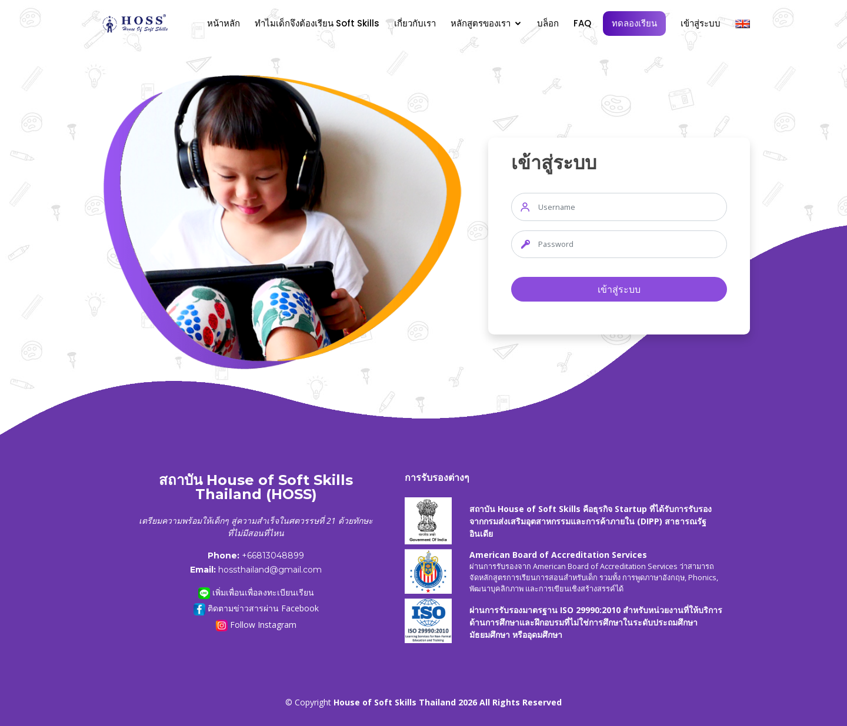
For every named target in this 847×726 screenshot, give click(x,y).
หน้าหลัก (223, 23)
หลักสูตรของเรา (481, 23)
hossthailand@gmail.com (270, 569)
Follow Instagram (256, 625)
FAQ (582, 23)
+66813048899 (273, 555)
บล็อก (548, 23)
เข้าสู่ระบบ (701, 23)
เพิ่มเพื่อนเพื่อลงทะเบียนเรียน (256, 593)
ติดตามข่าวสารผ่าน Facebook (256, 609)
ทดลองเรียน (634, 23)
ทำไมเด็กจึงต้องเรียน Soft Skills (317, 23)
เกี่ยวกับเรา (415, 23)
